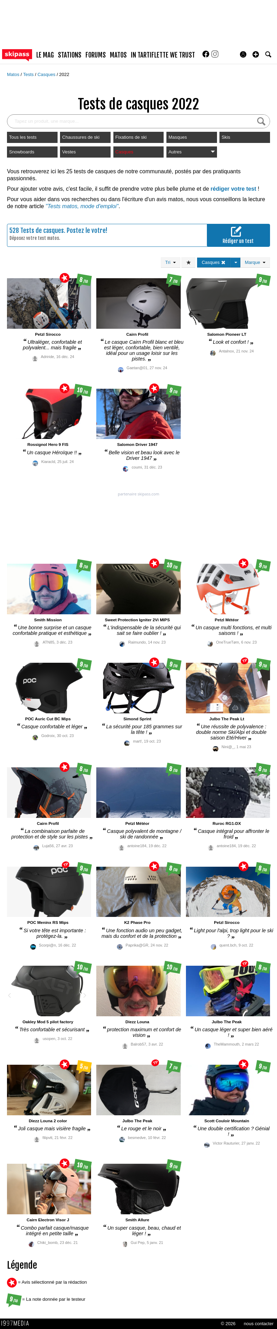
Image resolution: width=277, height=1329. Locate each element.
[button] (256, 54)
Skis (226, 137)
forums (95, 55)
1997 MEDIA (17, 1323)
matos (118, 55)
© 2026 (228, 1323)
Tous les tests (23, 137)
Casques (47, 74)
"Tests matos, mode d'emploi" (81, 206)
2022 (64, 74)
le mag (45, 55)
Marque (255, 262)
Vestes (69, 151)
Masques (178, 137)
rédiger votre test (233, 189)
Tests (29, 74)
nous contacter (259, 1323)
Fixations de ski (131, 137)
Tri (170, 262)
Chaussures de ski (80, 137)
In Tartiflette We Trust (163, 55)
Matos (14, 74)
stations (69, 55)
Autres (192, 151)
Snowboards (21, 151)
